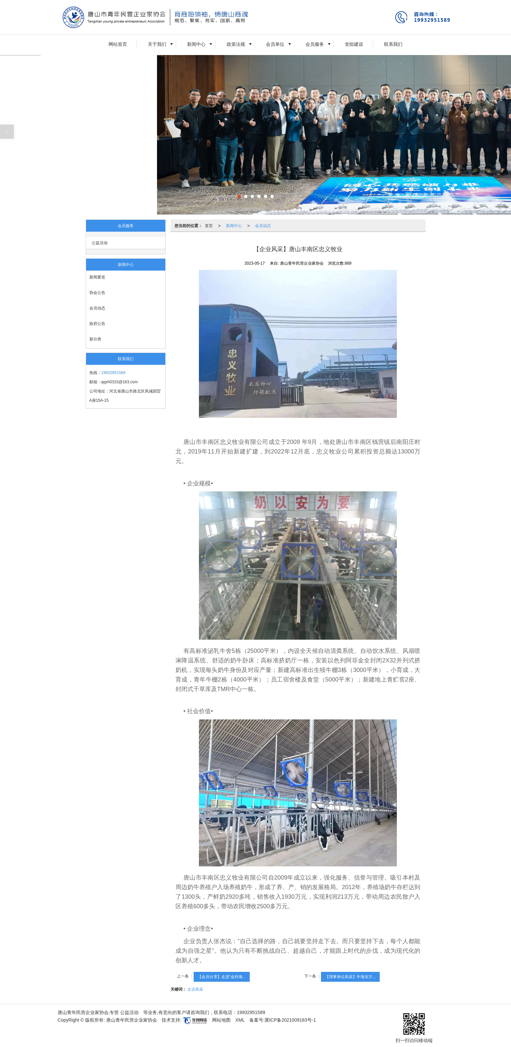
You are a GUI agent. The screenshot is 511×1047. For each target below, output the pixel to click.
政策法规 (236, 44)
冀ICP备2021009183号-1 (290, 1020)
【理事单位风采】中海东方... (350, 976)
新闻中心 (196, 44)
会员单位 (275, 44)
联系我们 (393, 44)
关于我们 (157, 44)
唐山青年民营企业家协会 (131, 1020)
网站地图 (221, 1020)
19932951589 (113, 372)
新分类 (95, 339)
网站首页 (118, 44)
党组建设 (354, 44)
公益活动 (100, 243)
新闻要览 (97, 277)
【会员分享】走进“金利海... (222, 976)
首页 (209, 225)
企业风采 (195, 989)
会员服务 (314, 44)
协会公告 (97, 292)
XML (240, 1020)
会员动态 (97, 308)
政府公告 (97, 323)
